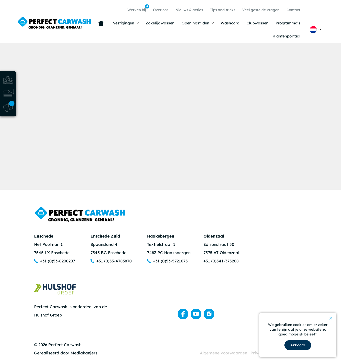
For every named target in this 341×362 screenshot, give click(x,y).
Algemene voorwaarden (224, 352)
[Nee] (330, 318)
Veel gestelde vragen (260, 10)
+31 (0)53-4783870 (114, 260)
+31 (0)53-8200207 (57, 260)
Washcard (230, 23)
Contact (293, 10)
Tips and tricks (222, 10)
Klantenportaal (286, 36)
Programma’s (288, 23)
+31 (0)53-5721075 (170, 260)
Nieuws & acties (189, 10)
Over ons (160, 10)
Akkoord (297, 345)
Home (101, 23)
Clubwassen (258, 23)
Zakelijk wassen (160, 23)
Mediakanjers (84, 352)
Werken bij (137, 8)
